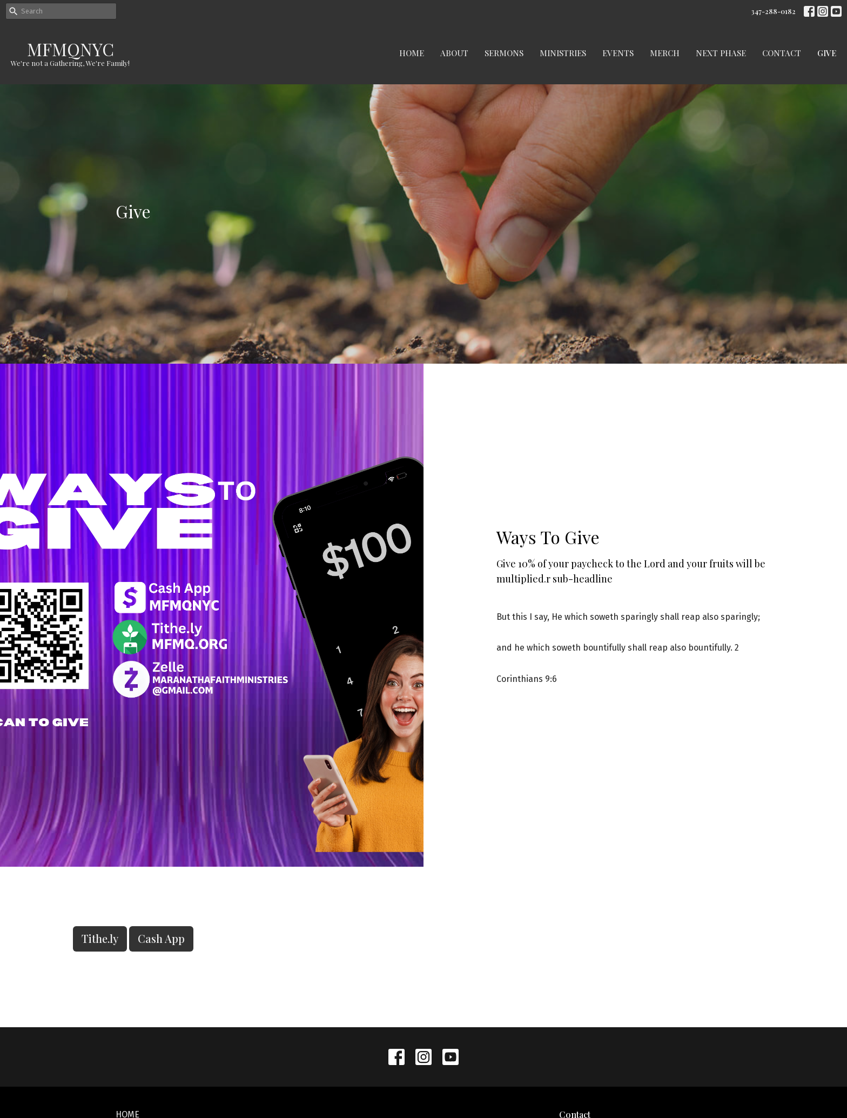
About (454, 53)
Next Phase (721, 53)
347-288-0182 (773, 11)
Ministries (563, 53)
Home (411, 53)
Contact (781, 53)
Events (618, 53)
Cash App (161, 938)
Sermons (504, 53)
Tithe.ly (100, 938)
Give (826, 53)
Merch (665, 53)
